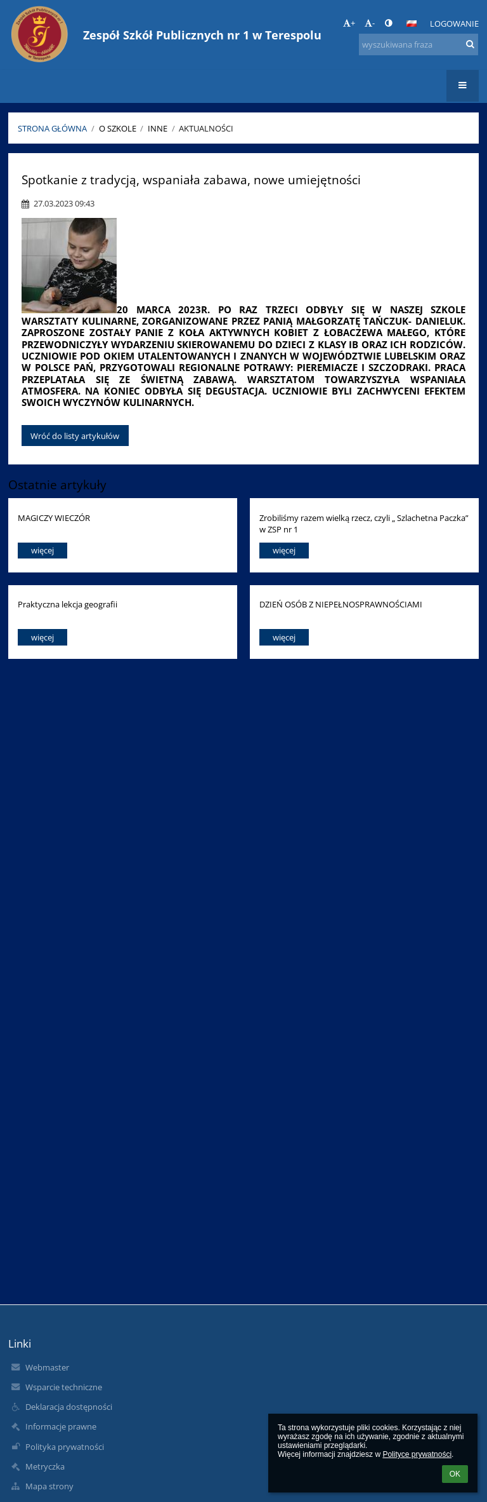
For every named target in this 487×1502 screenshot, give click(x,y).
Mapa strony (49, 1486)
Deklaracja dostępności (68, 1406)
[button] (411, 23)
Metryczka (45, 1466)
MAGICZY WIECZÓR (54, 518)
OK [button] (455, 1474)
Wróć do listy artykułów (74, 436)
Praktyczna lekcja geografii (67, 604)
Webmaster (47, 1367)
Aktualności (206, 128)
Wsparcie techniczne (63, 1387)
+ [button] (349, 23)
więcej (42, 550)
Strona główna (52, 128)
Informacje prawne (60, 1426)
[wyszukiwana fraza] (418, 44)
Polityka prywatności (64, 1446)
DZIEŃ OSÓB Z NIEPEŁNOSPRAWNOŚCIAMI (340, 604)
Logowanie (454, 23)
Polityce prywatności (416, 1454)
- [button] (370, 23)
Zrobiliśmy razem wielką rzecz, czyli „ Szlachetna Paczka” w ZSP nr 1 (364, 523)
